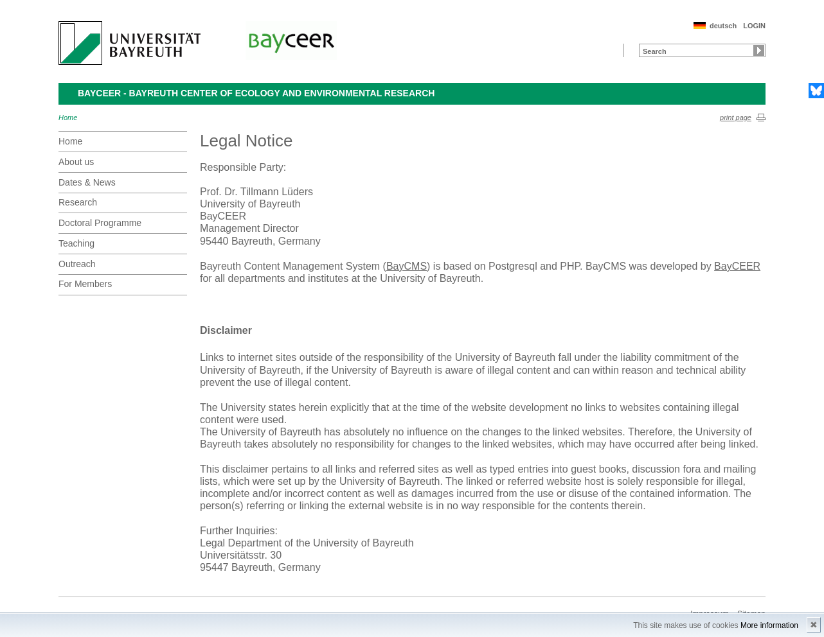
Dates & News (87, 182)
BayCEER (737, 266)
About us (76, 162)
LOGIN (754, 26)
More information (769, 625)
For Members (85, 284)
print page (735, 117)
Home (67, 117)
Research (77, 202)
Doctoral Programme (99, 223)
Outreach (77, 264)
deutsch (723, 26)
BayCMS (406, 266)
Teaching (76, 243)
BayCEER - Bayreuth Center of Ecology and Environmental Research (256, 93)
